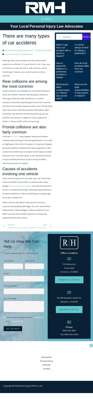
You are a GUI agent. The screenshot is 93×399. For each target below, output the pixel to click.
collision (15, 142)
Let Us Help (13, 334)
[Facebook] (91, 351)
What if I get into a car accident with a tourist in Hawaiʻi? (63, 56)
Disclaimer (38, 323)
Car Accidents (11, 60)
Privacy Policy (16, 327)
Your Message (10, 304)
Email (6, 279)
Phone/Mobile (10, 292)
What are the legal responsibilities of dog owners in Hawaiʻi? (82, 96)
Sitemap (46, 370)
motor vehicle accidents (20, 192)
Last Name (30, 266)
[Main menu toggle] (46, 24)
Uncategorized (25, 60)
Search (85, 42)
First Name (9, 266)
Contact (46, 374)
